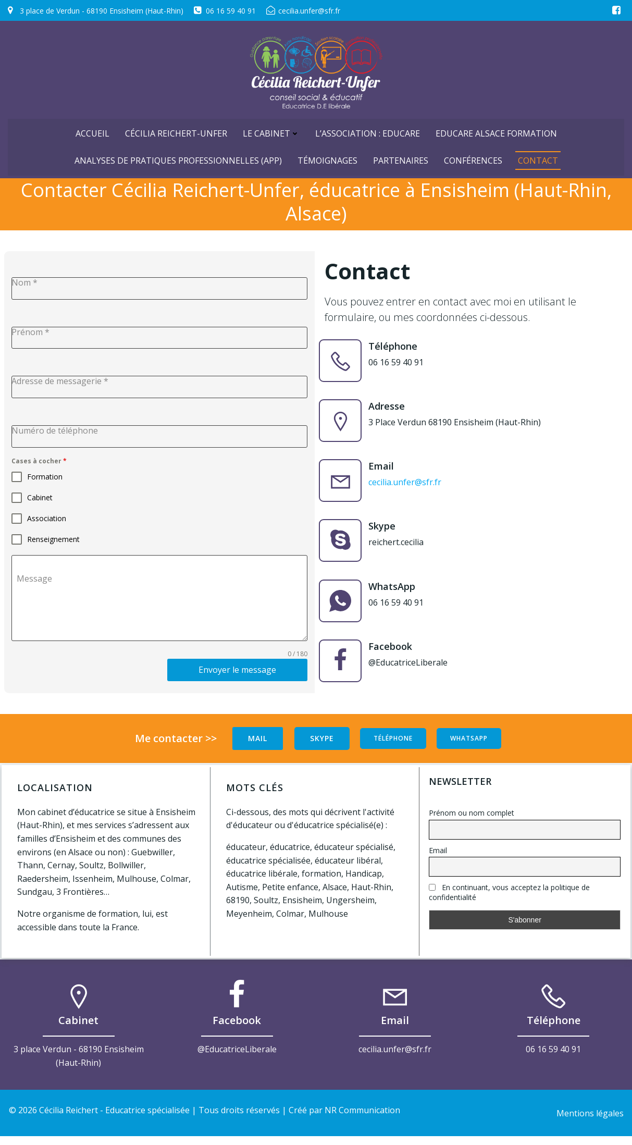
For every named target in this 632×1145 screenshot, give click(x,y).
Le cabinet (271, 128)
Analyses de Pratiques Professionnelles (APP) (178, 156)
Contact (538, 156)
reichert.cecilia (399, 547)
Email (438, 856)
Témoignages (327, 156)
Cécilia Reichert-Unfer (176, 128)
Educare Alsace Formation (496, 128)
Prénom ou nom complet (472, 819)
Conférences (473, 156)
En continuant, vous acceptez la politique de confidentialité (509, 898)
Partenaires (400, 156)
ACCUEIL (92, 128)
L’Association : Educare (367, 128)
